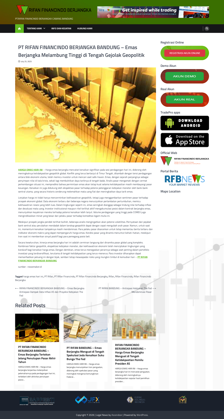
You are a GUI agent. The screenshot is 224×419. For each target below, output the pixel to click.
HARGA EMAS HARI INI (30, 170)
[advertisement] (153, 12)
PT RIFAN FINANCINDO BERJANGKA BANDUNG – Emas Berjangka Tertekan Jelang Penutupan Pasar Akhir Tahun (37, 354)
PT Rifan (48, 276)
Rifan (111, 276)
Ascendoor (116, 415)
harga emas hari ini (33, 276)
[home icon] (19, 28)
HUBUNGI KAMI (84, 28)
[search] (207, 28)
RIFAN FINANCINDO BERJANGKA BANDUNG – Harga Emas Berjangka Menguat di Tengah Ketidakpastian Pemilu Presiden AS (130, 354)
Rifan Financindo (124, 276)
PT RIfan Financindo (64, 276)
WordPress (142, 415)
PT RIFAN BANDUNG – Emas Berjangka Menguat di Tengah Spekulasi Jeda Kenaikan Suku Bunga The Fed (85, 353)
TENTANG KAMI (34, 28)
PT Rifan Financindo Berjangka (91, 276)
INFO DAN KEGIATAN (61, 28)
